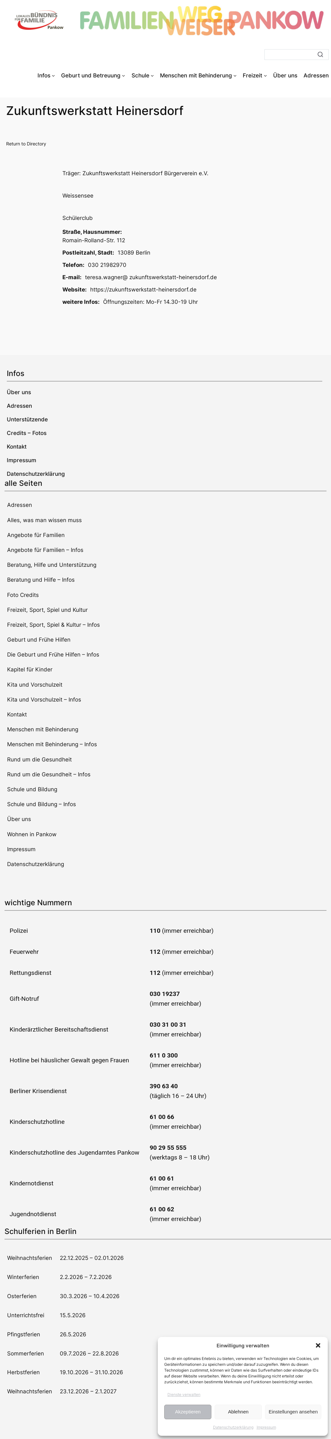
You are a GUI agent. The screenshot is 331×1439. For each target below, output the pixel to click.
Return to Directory (26, 143)
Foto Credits (23, 595)
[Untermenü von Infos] (53, 75)
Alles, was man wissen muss (44, 520)
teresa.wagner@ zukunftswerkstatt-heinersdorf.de (151, 277)
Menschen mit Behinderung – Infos (52, 744)
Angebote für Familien (36, 535)
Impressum (266, 1427)
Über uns (19, 819)
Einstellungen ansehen (293, 1411)
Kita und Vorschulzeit (34, 684)
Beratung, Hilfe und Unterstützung (51, 565)
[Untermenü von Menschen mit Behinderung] (235, 75)
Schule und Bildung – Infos (41, 804)
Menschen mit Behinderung (42, 729)
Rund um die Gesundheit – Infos (49, 774)
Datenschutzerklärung (233, 1427)
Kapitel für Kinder (29, 669)
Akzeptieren (187, 1411)
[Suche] (296, 54)
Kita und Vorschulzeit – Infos (44, 699)
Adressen (19, 505)
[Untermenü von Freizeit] (265, 75)
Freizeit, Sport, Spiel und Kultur (47, 610)
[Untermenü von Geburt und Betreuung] (123, 75)
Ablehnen (238, 1411)
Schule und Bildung (32, 789)
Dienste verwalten (183, 1394)
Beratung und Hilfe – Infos (41, 580)
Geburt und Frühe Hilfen (38, 639)
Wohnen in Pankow (32, 834)
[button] (318, 1345)
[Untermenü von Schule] (152, 75)
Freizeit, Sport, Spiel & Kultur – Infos (53, 625)
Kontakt (17, 714)
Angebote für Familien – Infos (45, 550)
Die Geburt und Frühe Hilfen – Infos (53, 654)
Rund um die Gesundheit (39, 759)
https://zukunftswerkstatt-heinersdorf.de (143, 289)
